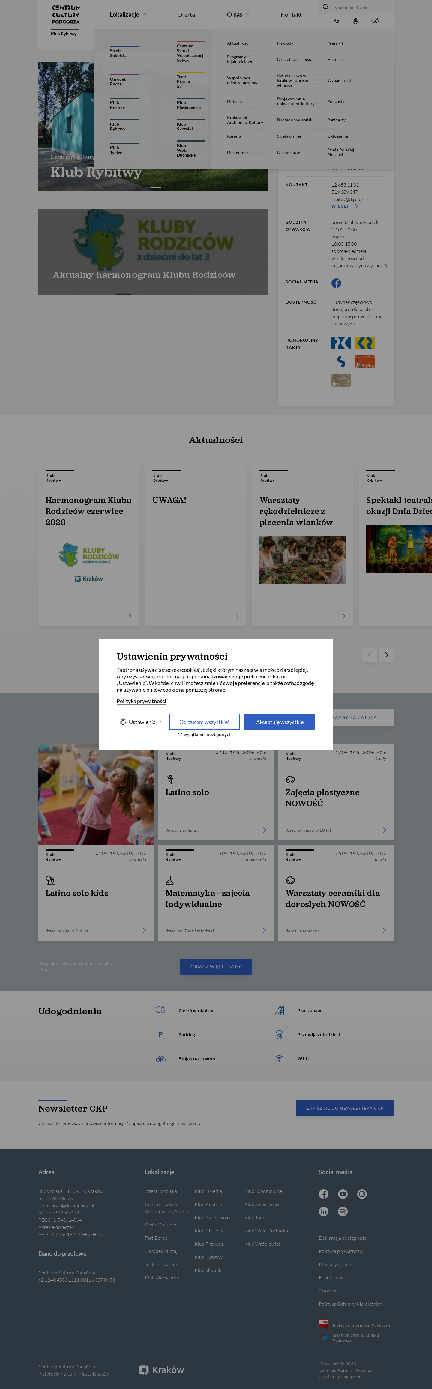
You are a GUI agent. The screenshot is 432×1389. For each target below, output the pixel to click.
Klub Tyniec (256, 1217)
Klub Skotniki (209, 1270)
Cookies (327, 1290)
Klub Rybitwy (65, 32)
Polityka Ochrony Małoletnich (350, 1304)
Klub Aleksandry (162, 1277)
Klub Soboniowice (263, 1191)
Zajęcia (256, 39)
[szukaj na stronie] (363, 7)
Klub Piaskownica (213, 1217)
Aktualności (143, 39)
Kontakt (291, 14)
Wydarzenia (218, 39)
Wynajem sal (332, 39)
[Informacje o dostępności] (356, 21)
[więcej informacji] (360, 71)
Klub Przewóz (209, 1244)
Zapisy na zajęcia (342, 717)
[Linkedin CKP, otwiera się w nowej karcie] (323, 1212)
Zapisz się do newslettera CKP (345, 1108)
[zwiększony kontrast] (375, 21)
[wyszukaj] (325, 7)
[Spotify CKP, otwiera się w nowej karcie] (343, 1212)
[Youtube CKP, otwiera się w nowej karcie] (343, 1194)
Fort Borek (156, 1238)
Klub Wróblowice (262, 1244)
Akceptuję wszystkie (280, 721)
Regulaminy (331, 1277)
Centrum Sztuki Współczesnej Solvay (167, 1207)
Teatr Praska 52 (161, 1264)
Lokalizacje (124, 14)
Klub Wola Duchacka (266, 1230)
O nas (234, 14)
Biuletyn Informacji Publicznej (355, 1324)
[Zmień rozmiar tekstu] (336, 21)
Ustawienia (140, 722)
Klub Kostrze (208, 1204)
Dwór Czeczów (160, 1224)
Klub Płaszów (209, 1230)
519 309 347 (345, 192)
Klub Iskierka (208, 1191)
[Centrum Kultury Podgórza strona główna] (66, 14)
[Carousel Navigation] (153, 126)
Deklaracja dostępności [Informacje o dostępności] (343, 1238)
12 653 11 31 (345, 184)
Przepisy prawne (336, 1264)
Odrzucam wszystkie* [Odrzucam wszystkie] (204, 721)
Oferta (186, 14)
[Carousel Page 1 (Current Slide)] (148, 187)
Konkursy (291, 39)
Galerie (181, 39)
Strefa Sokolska (161, 1191)
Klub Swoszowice (262, 1204)
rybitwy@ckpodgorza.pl (353, 199)
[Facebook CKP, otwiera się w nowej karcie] (336, 283)
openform (350, 1376)
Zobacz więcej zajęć (216, 966)
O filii (108, 39)
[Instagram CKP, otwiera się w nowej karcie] (362, 1194)
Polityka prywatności (341, 1251)
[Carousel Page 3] (158, 187)
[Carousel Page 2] (153, 187)
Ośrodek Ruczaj (161, 1251)
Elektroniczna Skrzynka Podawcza (349, 1337)
